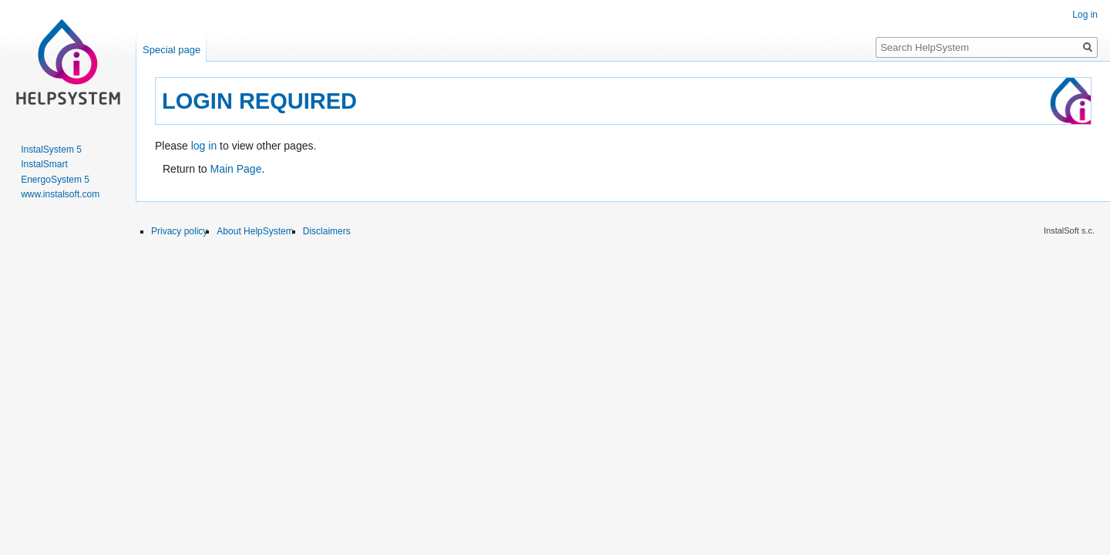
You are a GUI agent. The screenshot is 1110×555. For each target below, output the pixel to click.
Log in (1085, 14)
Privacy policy (179, 231)
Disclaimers (327, 231)
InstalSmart (44, 164)
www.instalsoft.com (60, 194)
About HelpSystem (255, 231)
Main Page (235, 169)
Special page (171, 50)
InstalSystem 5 (51, 149)
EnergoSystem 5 (55, 179)
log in (204, 146)
